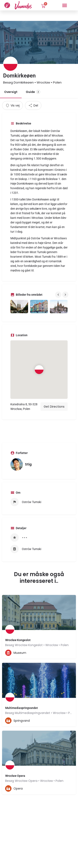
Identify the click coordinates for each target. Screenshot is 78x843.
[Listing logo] (10, 64)
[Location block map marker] (39, 369)
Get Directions (54, 406)
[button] (64, 5)
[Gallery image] (19, 306)
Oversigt (10, 92)
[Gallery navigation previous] (58, 295)
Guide (33, 92)
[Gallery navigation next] (65, 295)
